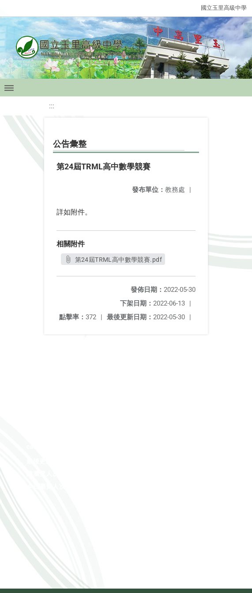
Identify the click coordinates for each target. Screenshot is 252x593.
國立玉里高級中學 (224, 7)
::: (51, 106)
